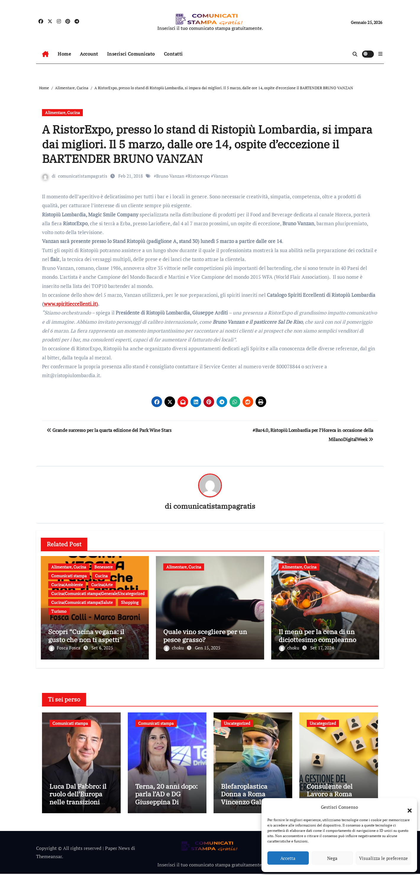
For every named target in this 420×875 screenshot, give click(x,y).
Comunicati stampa (69, 576)
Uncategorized (237, 722)
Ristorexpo (199, 176)
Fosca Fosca (65, 648)
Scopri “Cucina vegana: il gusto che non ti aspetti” (86, 636)
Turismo (59, 611)
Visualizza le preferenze (383, 858)
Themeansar (49, 858)
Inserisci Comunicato (131, 54)
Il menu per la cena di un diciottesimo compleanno (317, 636)
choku (174, 648)
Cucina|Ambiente (67, 584)
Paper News (117, 849)
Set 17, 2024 (322, 648)
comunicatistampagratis (82, 176)
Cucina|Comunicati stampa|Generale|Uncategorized (98, 593)
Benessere (103, 567)
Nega (332, 858)
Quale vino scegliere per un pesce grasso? (205, 636)
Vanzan (220, 176)
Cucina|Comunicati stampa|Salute (82, 602)
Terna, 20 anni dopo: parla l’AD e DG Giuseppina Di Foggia (166, 799)
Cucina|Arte (102, 584)
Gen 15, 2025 (207, 648)
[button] (406, 807)
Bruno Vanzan (170, 176)
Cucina (101, 576)
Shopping (129, 602)
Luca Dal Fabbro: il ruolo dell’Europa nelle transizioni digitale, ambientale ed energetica (80, 803)
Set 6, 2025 (102, 648)
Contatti (173, 54)
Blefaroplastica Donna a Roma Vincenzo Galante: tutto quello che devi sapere (252, 803)
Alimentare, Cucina (62, 112)
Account (89, 54)
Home (64, 54)
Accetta (287, 858)
